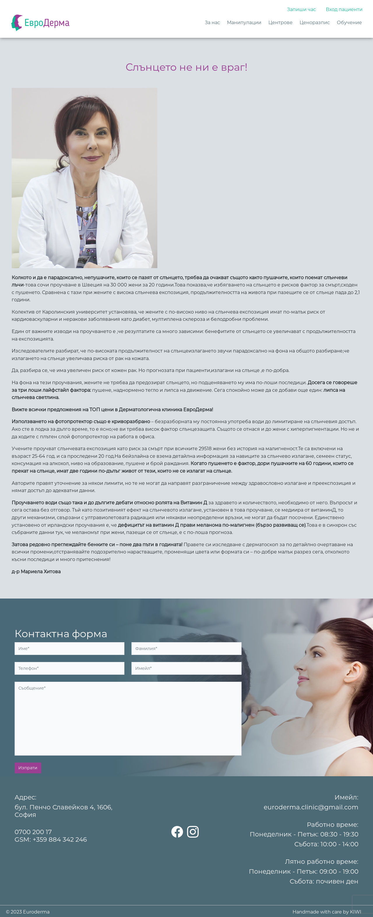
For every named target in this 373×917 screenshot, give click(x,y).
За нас (212, 22)
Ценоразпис (315, 22)
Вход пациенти (344, 9)
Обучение (349, 22)
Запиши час (301, 9)
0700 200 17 (33, 832)
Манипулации (244, 22)
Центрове (280, 22)
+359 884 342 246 (60, 839)
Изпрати (27, 767)
